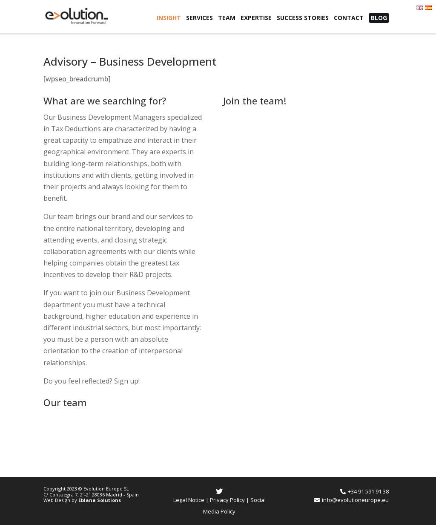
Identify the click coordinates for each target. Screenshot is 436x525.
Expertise (256, 18)
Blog (379, 18)
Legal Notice (188, 500)
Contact (349, 18)
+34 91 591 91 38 (364, 491)
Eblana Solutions (99, 500)
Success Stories (303, 18)
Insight (169, 18)
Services (199, 18)
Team (226, 18)
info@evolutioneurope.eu (351, 500)
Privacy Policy (227, 500)
